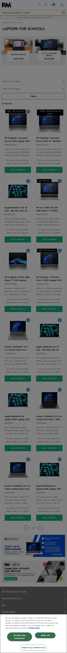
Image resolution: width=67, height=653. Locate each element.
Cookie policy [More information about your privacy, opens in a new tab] (34, 628)
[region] (33, 633)
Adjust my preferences (33, 647)
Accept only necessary (20, 637)
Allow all (45, 635)
